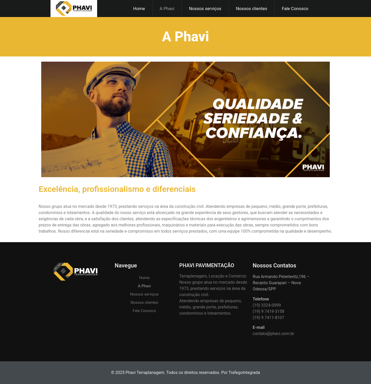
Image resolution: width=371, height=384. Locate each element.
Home (139, 8)
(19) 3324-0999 (267, 305)
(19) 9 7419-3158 (268, 311)
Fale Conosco (295, 8)
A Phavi (167, 8)
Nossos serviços (205, 8)
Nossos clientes (251, 8)
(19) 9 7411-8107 (268, 317)
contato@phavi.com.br (273, 333)
